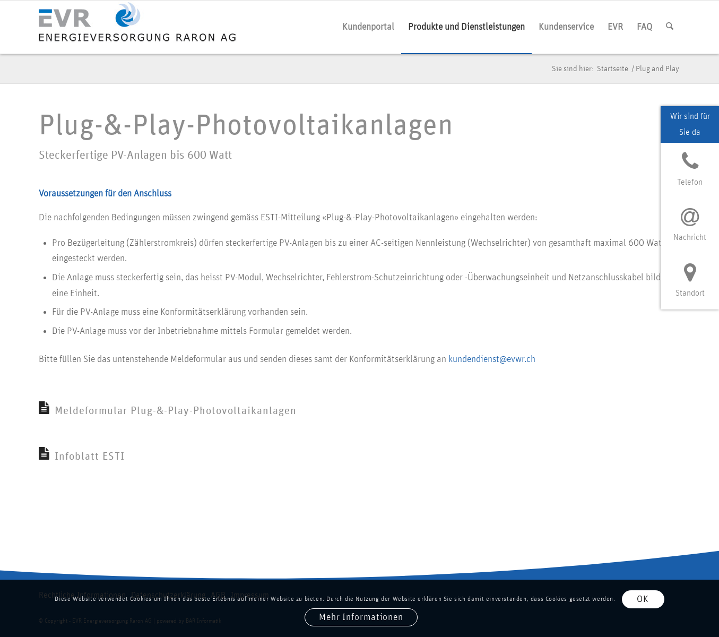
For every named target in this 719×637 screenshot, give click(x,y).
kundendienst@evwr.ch (491, 359)
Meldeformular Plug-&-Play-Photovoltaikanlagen (176, 411)
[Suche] (669, 27)
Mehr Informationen (361, 617)
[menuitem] (368, 27)
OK (643, 599)
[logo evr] (142, 27)
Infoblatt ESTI (90, 456)
